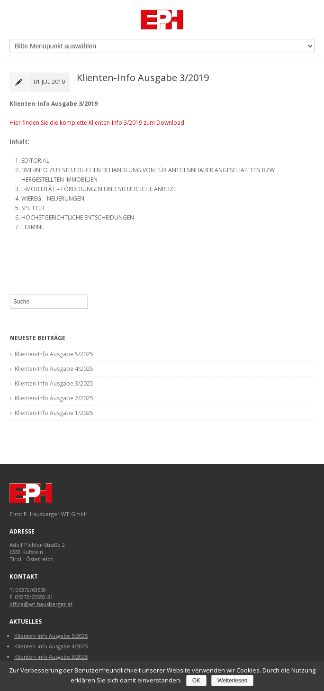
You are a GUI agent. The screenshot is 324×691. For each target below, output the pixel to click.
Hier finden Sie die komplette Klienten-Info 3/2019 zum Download (96, 123)
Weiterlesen (232, 680)
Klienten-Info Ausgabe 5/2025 (54, 354)
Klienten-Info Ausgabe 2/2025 (54, 398)
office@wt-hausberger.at (40, 604)
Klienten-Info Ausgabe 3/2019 (143, 77)
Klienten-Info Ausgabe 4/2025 (54, 369)
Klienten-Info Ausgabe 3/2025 (54, 383)
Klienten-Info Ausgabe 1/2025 (54, 413)
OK (196, 680)
